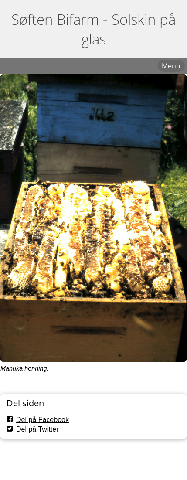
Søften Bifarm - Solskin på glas (93, 29)
